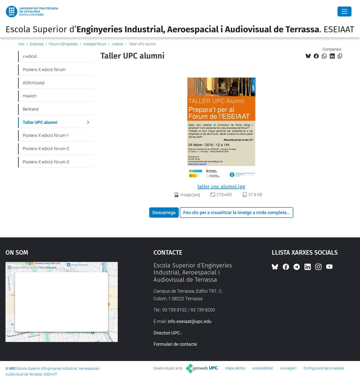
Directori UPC (167, 332)
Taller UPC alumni (40, 122)
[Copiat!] (340, 56)
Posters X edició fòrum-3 (46, 161)
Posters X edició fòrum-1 (46, 135)
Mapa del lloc (235, 368)
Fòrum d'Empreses (63, 44)
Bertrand (30, 109)
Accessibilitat (262, 368)
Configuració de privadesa (324, 368)
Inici (21, 44)
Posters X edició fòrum (44, 69)
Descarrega (164, 212)
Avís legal (287, 368)
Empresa (37, 44)
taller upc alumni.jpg (221, 187)
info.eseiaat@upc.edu (189, 321)
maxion (29, 95)
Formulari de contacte (175, 344)
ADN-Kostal (33, 82)
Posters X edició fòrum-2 (46, 148)
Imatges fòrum (94, 44)
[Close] (345, 12)
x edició (117, 44)
